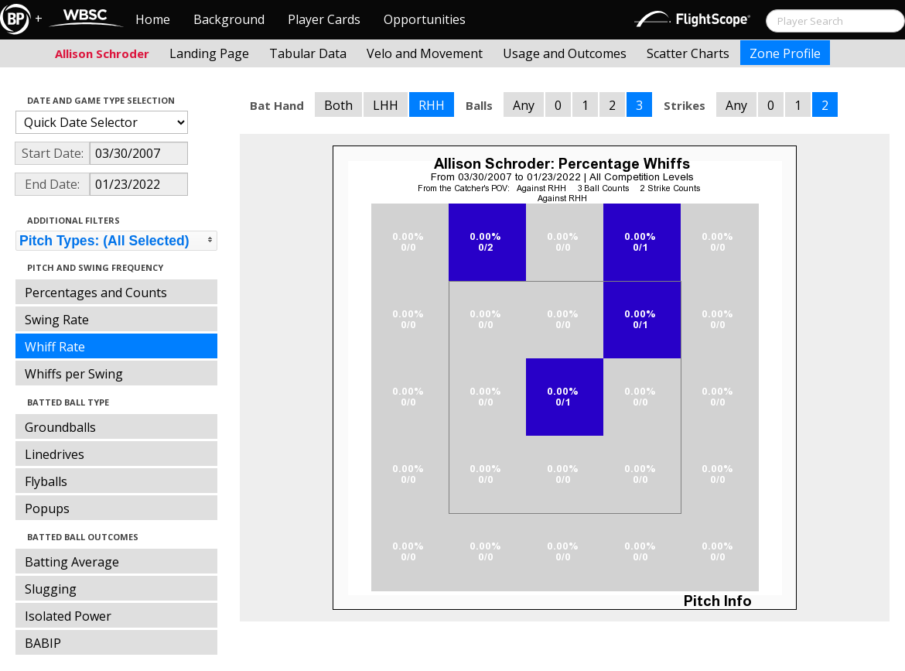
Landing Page (209, 53)
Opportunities (425, 19)
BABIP (43, 643)
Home (152, 19)
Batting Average (72, 561)
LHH (385, 105)
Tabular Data (308, 53)
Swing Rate (57, 319)
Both (338, 105)
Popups (47, 508)
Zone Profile (785, 53)
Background (229, 19)
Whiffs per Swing (74, 373)
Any (523, 105)
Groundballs (60, 427)
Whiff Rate (55, 346)
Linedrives (54, 454)
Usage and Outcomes (565, 53)
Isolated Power (68, 616)
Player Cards (324, 19)
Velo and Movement (425, 53)
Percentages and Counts (96, 292)
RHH (431, 105)
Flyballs (46, 481)
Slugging (51, 588)
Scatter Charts (688, 53)
